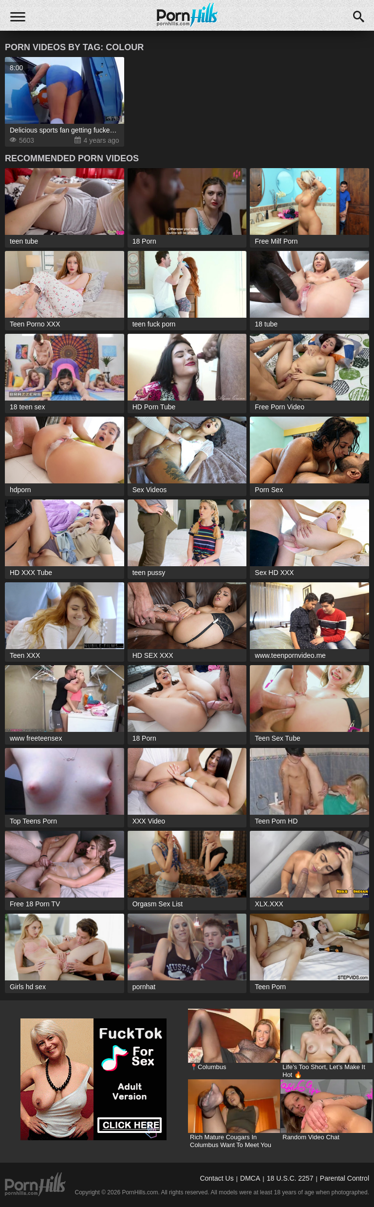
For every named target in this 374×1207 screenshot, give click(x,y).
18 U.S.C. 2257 (290, 1178)
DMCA (250, 1178)
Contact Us (216, 1178)
